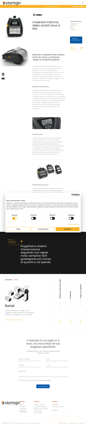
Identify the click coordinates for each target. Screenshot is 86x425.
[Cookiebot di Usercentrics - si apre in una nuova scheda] (72, 195)
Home (21, 405)
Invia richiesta (43, 386)
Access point (38, 411)
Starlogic (12, 3)
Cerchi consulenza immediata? (12, 241)
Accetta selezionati (43, 229)
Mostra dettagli (72, 224)
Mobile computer (39, 405)
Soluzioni (22, 407)
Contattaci (55, 405)
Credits (82, 423)
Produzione (73, 29)
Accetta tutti (67, 229)
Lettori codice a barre (41, 409)
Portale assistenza (73, 48)
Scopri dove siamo (58, 407)
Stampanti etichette (40, 407)
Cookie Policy (73, 423)
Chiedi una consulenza (23, 411)
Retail (71, 27)
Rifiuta (18, 229)
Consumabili (38, 413)
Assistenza (23, 409)
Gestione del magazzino (73, 24)
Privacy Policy (47, 380)
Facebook (55, 410)
